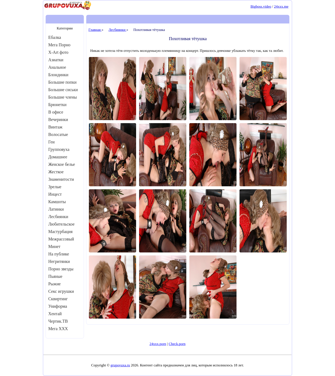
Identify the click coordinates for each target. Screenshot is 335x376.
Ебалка (54, 37)
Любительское (61, 224)
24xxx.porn (158, 344)
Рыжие (54, 283)
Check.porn (177, 344)
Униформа (57, 306)
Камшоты (57, 201)
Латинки (56, 209)
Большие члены (62, 97)
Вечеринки (58, 119)
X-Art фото (58, 52)
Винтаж (55, 127)
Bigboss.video (260, 6)
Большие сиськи (63, 89)
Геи (51, 142)
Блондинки (58, 74)
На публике (58, 254)
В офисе (55, 112)
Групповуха (58, 149)
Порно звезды (60, 269)
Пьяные (55, 276)
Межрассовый (61, 239)
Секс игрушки (61, 291)
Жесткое (56, 171)
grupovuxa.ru (120, 365)
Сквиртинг (58, 298)
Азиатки (55, 59)
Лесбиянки (58, 216)
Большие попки (62, 82)
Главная (94, 30)
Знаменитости (61, 179)
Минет (54, 246)
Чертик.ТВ (58, 321)
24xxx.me (281, 6)
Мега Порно (59, 44)
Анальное (57, 67)
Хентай (55, 313)
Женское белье (61, 164)
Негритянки (59, 261)
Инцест (55, 194)
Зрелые (54, 186)
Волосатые (58, 134)
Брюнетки (57, 104)
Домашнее (57, 156)
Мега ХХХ (58, 328)
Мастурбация (60, 231)
